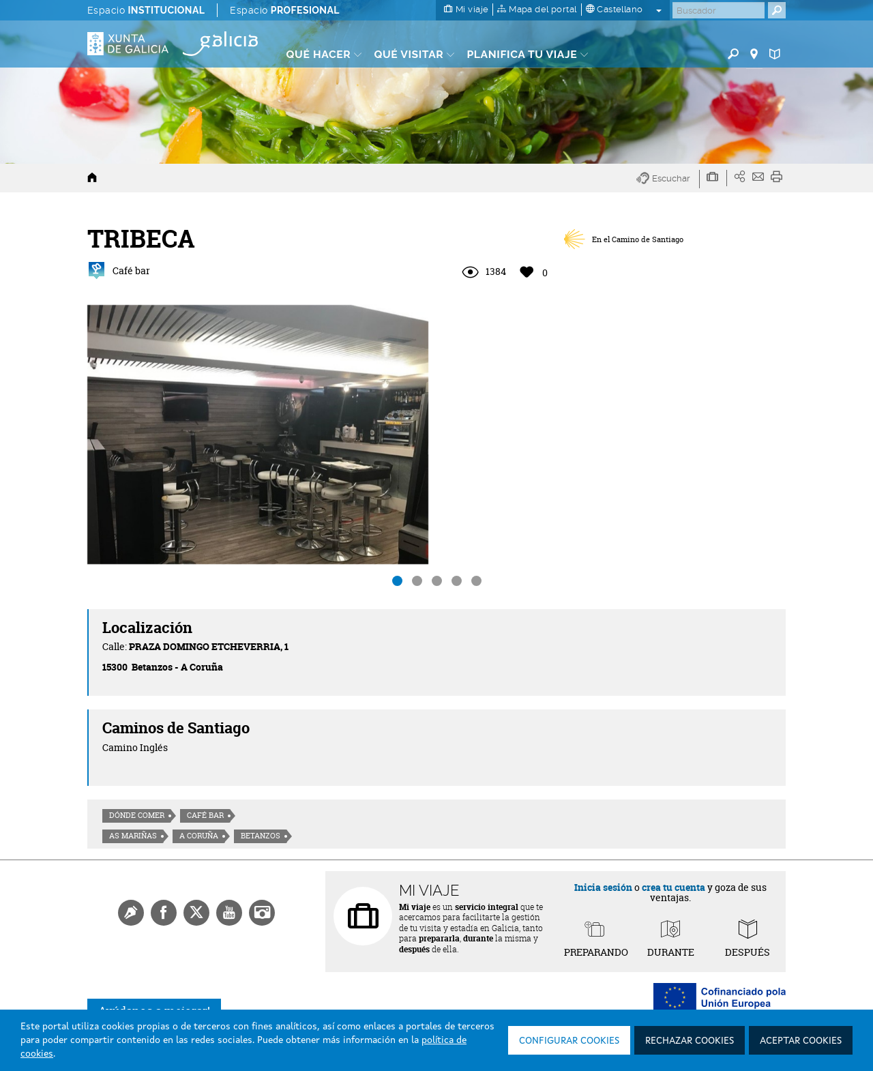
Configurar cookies (569, 1041)
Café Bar (205, 815)
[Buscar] (718, 10)
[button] (668, 179)
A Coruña (198, 835)
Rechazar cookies (689, 1041)
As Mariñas (133, 835)
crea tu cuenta (673, 887)
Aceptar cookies (801, 1041)
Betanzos (260, 835)
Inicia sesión (603, 887)
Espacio (146, 10)
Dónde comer (136, 815)
